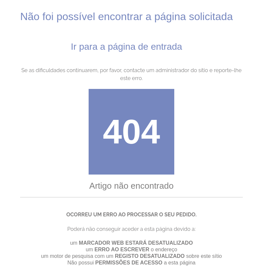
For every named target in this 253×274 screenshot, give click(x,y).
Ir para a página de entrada (126, 46)
